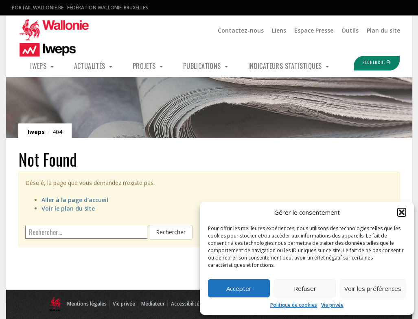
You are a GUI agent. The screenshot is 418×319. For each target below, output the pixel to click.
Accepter (239, 288)
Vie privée (332, 304)
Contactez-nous (241, 30)
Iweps (39, 66)
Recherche (369, 63)
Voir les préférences (372, 288)
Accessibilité (185, 303)
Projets (145, 66)
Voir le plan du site (68, 208)
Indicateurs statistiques (286, 66)
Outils (350, 30)
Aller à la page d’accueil (75, 200)
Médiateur (153, 303)
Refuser (305, 288)
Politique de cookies (293, 304)
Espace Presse (313, 30)
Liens (279, 30)
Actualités (90, 66)
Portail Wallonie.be (37, 7)
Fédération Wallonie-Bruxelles (107, 7)
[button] (402, 212)
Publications (203, 66)
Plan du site (383, 30)
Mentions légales (87, 303)
